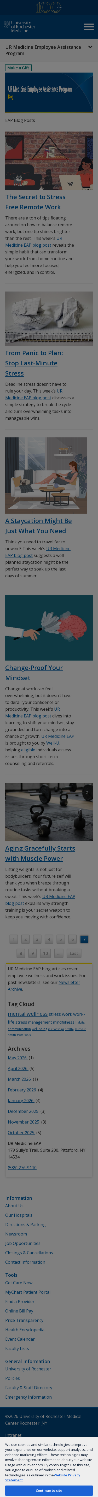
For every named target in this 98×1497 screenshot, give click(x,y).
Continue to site (49, 1490)
